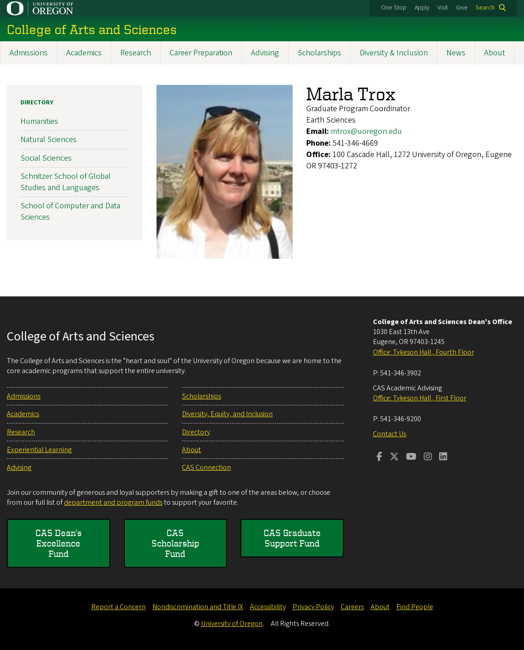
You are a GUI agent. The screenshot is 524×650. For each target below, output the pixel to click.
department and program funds (113, 502)
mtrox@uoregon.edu (366, 132)
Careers (352, 607)
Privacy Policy (313, 607)
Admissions (29, 53)
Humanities (39, 122)
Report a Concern (118, 607)
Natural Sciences (48, 140)
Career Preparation (201, 53)
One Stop (393, 7)
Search (485, 7)
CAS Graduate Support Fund (292, 537)
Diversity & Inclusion (394, 53)
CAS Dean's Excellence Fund (58, 543)
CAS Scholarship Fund (175, 543)
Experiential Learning (39, 450)
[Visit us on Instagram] (428, 458)
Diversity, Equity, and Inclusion (227, 414)
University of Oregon (232, 624)
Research (135, 53)
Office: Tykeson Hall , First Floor (419, 398)
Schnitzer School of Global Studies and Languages (65, 182)
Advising (265, 53)
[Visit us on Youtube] (411, 458)
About (494, 53)
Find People (415, 607)
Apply (422, 7)
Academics (84, 53)
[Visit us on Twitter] (394, 458)
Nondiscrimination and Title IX (197, 607)
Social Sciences (46, 158)
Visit (442, 7)
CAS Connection (206, 468)
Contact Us (389, 434)
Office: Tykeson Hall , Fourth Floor (423, 352)
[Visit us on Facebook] (379, 458)
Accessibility (268, 607)
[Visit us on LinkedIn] (443, 458)
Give (462, 7)
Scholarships (319, 53)
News (455, 53)
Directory (37, 102)
